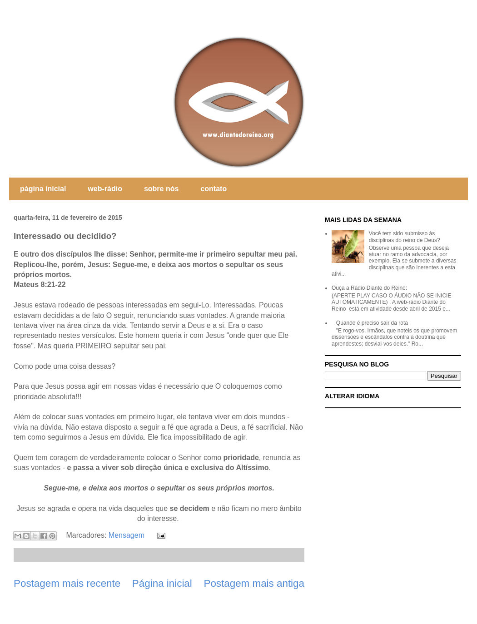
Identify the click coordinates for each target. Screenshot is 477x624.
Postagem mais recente (67, 583)
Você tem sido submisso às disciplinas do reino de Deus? (404, 236)
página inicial (43, 189)
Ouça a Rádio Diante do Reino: (369, 288)
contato (213, 189)
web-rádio (105, 189)
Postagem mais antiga (254, 583)
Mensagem (126, 535)
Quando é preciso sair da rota (372, 323)
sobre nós (161, 189)
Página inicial (162, 583)
